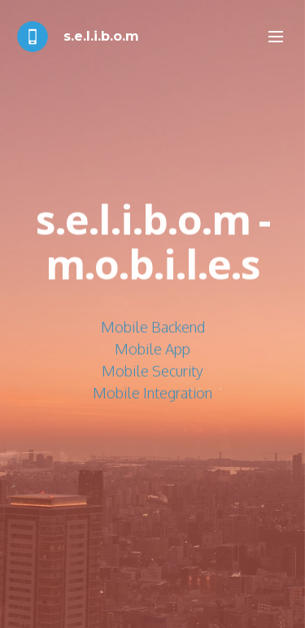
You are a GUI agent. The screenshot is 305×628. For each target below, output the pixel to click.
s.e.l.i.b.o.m (101, 36)
